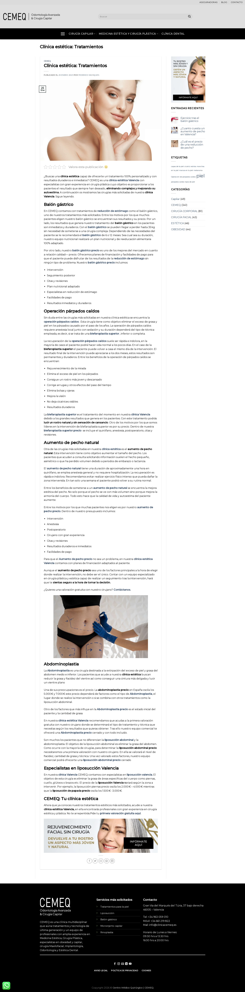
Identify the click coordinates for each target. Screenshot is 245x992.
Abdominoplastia (58, 670)
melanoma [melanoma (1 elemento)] (198, 170)
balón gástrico (97, 227)
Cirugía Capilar (82, 33)
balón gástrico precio (86, 250)
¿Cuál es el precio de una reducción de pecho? (192, 144)
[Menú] (62, 33)
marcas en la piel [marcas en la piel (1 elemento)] (186, 170)
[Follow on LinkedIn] (126, 963)
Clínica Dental (172, 33)
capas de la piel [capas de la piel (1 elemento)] (177, 166)
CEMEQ (47, 61)
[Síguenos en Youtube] (130, 963)
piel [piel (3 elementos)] (200, 176)
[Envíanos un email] (122, 963)
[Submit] (189, 16)
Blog (224, 2)
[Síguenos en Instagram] (118, 963)
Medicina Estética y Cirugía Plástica (128, 33)
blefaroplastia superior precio (63, 430)
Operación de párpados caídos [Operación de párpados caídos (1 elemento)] (183, 177)
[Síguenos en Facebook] (114, 963)
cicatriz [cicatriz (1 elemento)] (187, 166)
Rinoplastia (106, 932)
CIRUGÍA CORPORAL (184, 211)
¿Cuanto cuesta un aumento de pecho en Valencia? (193, 131)
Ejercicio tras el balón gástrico (190, 120)
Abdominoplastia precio (113, 709)
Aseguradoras (208, 2)
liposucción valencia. (140, 774)
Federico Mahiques (88, 75)
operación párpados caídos (61, 321)
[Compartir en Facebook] (89, 860)
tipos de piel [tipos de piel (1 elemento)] (190, 182)
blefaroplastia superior (105, 333)
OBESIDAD (178, 229)
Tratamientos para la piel (114, 906)
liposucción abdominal (119, 739)
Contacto (237, 2)
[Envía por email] (101, 860)
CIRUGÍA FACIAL (181, 217)
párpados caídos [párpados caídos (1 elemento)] (177, 182)
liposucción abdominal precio (102, 760)
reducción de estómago (113, 211)
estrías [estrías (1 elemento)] (193, 166)
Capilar (175, 199)
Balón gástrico (108, 919)
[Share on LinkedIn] (112, 860)
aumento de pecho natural (64, 468)
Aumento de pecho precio (76, 559)
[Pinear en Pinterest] (106, 860)
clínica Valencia (140, 414)
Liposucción (107, 913)
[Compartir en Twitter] (95, 860)
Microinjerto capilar (111, 926)
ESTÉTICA (177, 223)
